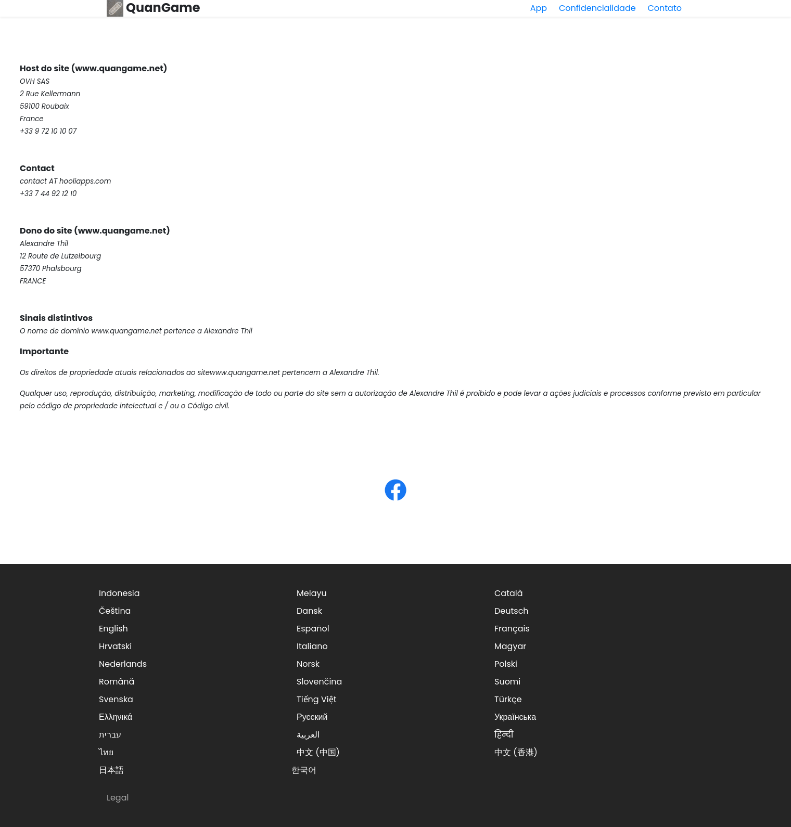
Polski (505, 664)
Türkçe (508, 699)
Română (116, 682)
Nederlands (123, 664)
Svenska (116, 699)
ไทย (106, 752)
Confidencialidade (597, 8)
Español (313, 629)
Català (508, 593)
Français (512, 629)
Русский (312, 717)
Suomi (507, 682)
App (538, 8)
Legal (118, 798)
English (113, 629)
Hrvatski (115, 646)
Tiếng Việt (317, 699)
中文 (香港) (516, 752)
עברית (110, 735)
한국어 (303, 770)
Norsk (308, 664)
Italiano (312, 646)
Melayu (312, 593)
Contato (664, 8)
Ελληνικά (115, 717)
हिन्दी (503, 735)
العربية (308, 735)
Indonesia (119, 593)
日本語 (111, 770)
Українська (515, 717)
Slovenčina (319, 682)
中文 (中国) (318, 752)
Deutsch (511, 611)
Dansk (309, 611)
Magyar (510, 646)
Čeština (115, 611)
